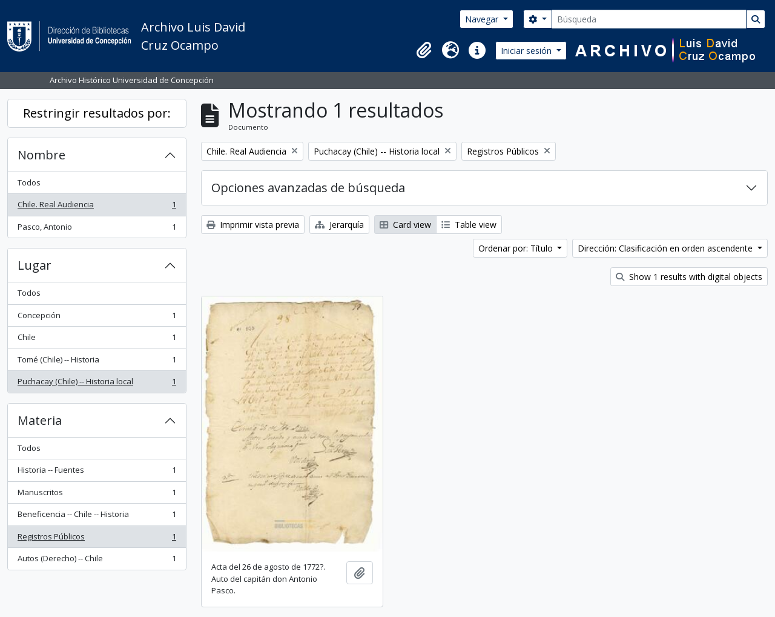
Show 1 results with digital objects (689, 276)
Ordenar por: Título (516, 248)
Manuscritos (96, 495)
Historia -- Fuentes (96, 472)
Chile (96, 340)
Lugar (34, 265)
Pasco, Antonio (96, 229)
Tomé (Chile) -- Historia (96, 362)
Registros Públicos (96, 539)
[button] (424, 50)
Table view (468, 224)
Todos (29, 182)
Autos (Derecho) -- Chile (96, 561)
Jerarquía (339, 224)
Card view (405, 224)
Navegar (483, 19)
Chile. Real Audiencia (96, 207)
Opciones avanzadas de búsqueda (308, 187)
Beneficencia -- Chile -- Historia (96, 517)
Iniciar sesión (527, 50)
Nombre (41, 155)
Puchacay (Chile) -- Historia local (96, 384)
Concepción (96, 318)
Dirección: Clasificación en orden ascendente (666, 248)
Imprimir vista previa (252, 224)
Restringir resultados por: (97, 113)
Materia (40, 420)
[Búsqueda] (649, 19)
